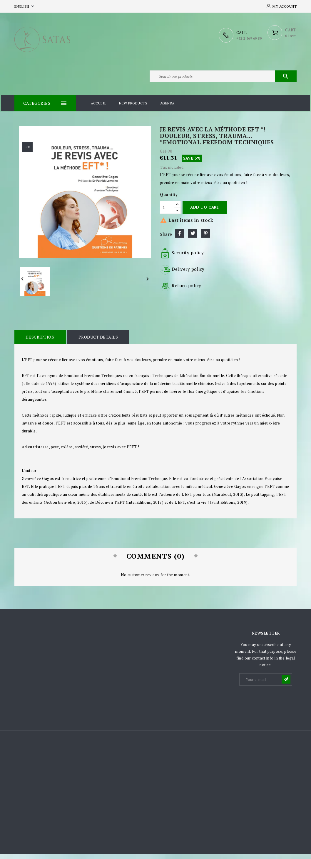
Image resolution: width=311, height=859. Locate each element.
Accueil (98, 108)
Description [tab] (39, 341)
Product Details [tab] (96, 341)
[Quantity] (167, 212)
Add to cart (204, 212)
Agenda (167, 108)
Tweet (192, 238)
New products (133, 108)
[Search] (223, 78)
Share (179, 238)
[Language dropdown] (24, 6)
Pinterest (205, 238)
